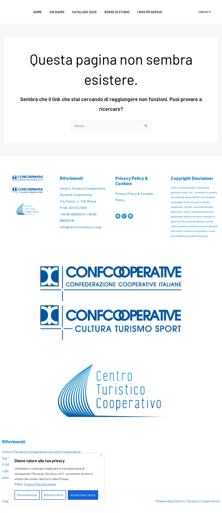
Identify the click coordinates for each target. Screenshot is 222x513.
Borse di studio (112, 12)
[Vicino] (101, 456)
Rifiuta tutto (54, 495)
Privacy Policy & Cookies (40, 484)
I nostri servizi (143, 12)
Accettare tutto (83, 495)
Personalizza (27, 495)
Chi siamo (54, 12)
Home (37, 12)
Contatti (205, 12)
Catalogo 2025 (81, 12)
